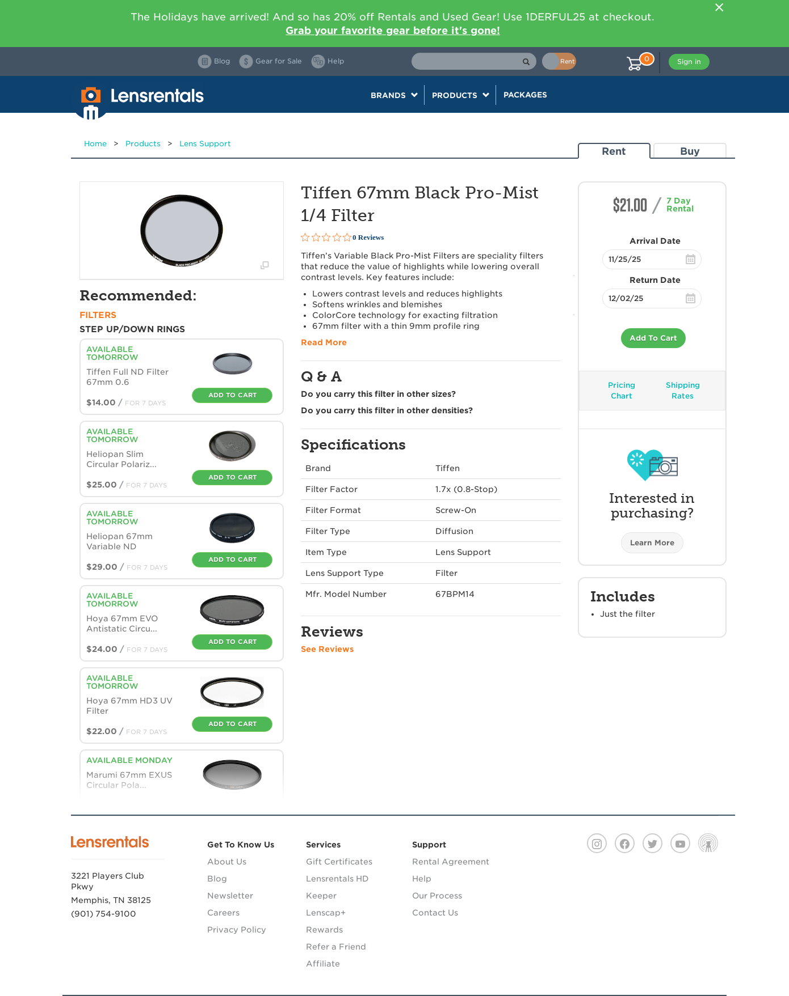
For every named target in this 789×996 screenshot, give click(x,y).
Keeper (321, 895)
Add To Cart (653, 338)
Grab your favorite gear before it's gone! (393, 30)
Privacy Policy (236, 929)
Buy (690, 151)
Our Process (437, 895)
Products (143, 143)
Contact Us (435, 912)
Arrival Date (655, 240)
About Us (226, 861)
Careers (223, 912)
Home (95, 143)
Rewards (324, 929)
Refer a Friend (336, 946)
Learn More (652, 543)
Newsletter (230, 895)
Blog (217, 878)
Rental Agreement (450, 861)
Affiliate (323, 963)
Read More (324, 342)
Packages (525, 94)
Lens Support (205, 143)
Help (421, 878)
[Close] (719, 7)
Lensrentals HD (337, 878)
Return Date (655, 280)
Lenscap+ (326, 912)
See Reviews (327, 649)
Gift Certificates (339, 861)
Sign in (689, 61)
